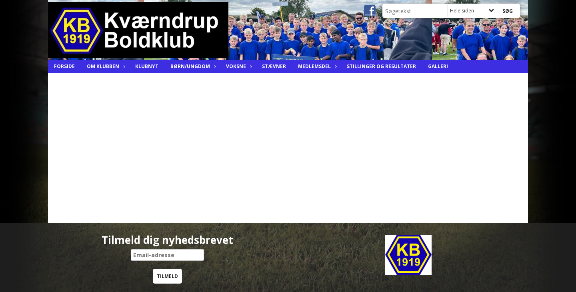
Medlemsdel (316, 66)
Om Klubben (105, 66)
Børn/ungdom (192, 66)
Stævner (274, 66)
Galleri (438, 66)
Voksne (238, 66)
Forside (64, 66)
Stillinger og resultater (381, 66)
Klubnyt (146, 66)
